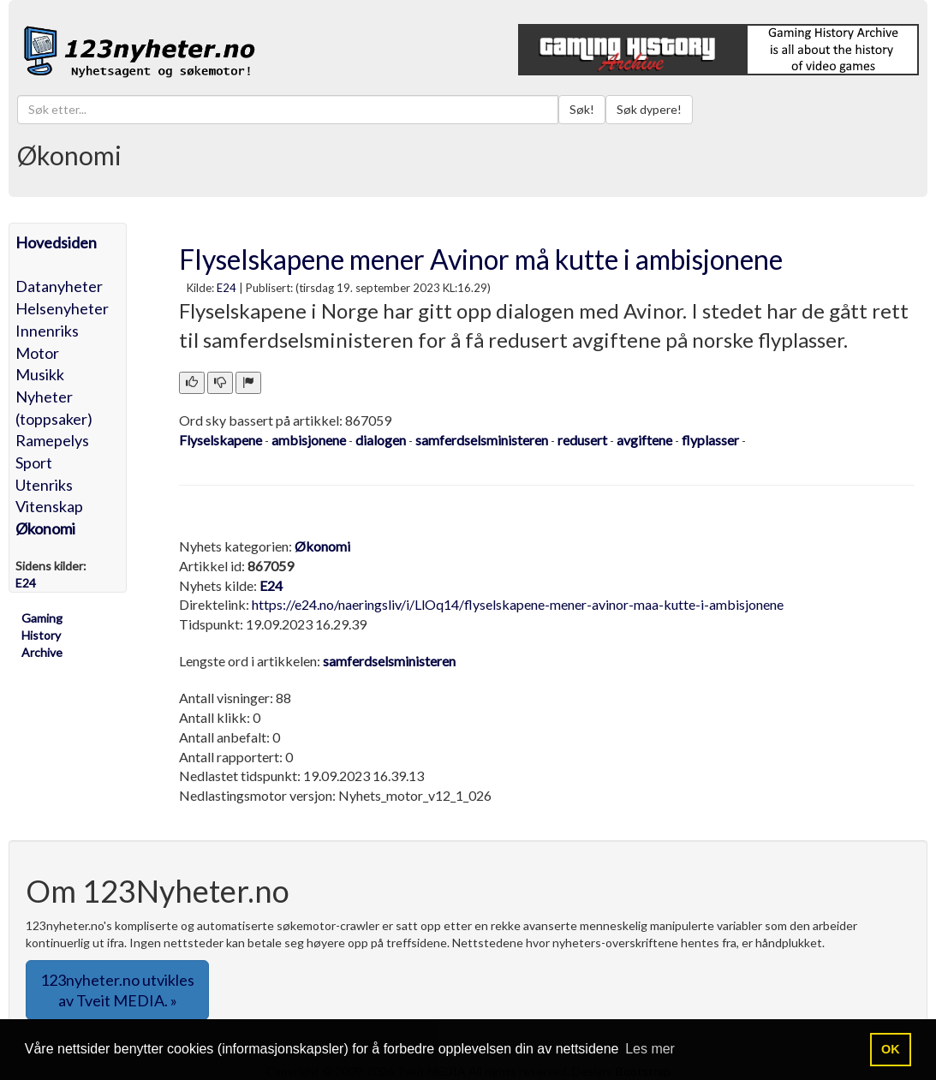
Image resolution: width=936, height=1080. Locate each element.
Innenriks (47, 330)
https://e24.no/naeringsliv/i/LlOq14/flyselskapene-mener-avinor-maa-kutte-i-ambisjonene (518, 604)
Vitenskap (49, 506)
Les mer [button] (650, 1048)
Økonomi (45, 528)
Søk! (581, 109)
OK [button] (890, 1049)
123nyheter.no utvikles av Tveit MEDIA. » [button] (117, 990)
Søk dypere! (649, 109)
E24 (226, 288)
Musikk (39, 374)
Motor (37, 352)
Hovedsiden (56, 242)
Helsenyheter (62, 308)
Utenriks (44, 484)
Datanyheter (59, 286)
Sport (33, 462)
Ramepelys (52, 440)
